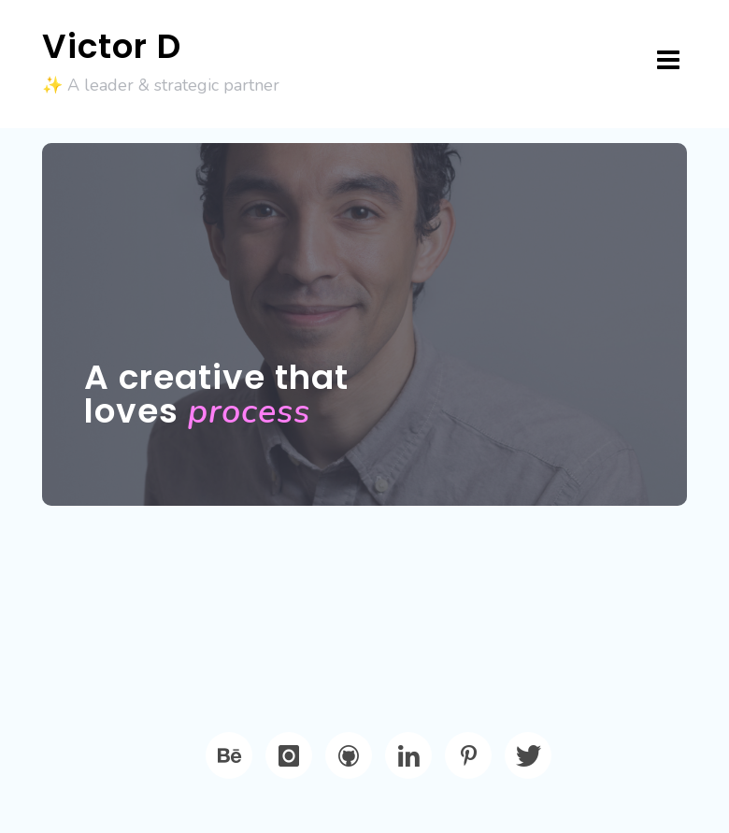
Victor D (111, 46)
